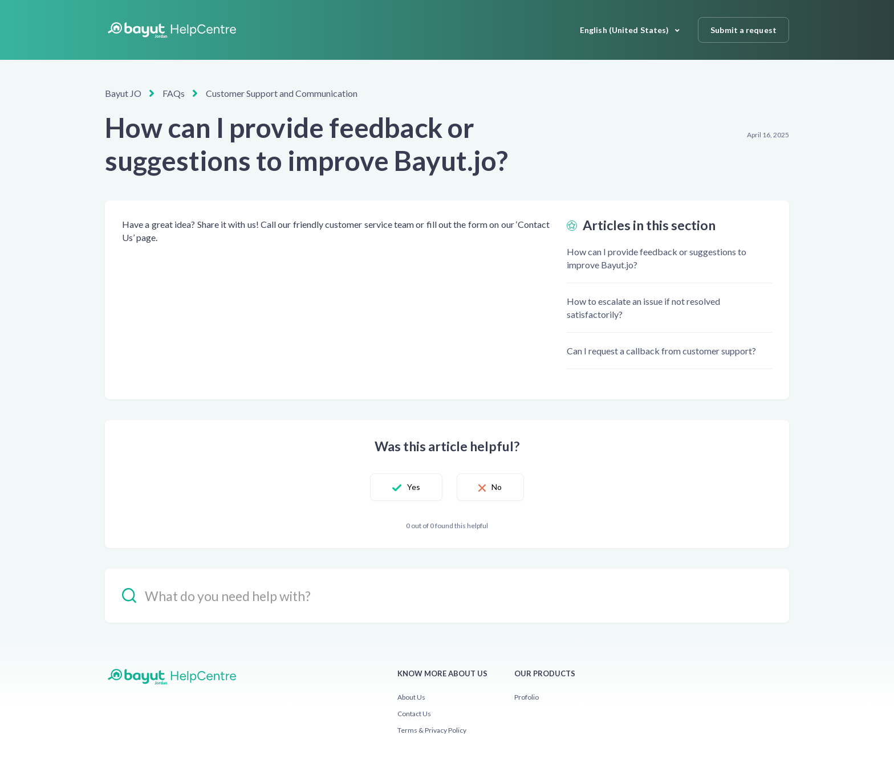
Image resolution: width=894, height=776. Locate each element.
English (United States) (625, 30)
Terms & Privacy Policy (431, 730)
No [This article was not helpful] (499, 487)
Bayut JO (123, 93)
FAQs (173, 93)
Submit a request (743, 30)
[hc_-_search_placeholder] (447, 596)
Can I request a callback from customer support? (661, 350)
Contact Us (414, 713)
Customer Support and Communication (281, 93)
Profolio (526, 697)
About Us (411, 697)
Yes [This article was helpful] (410, 487)
